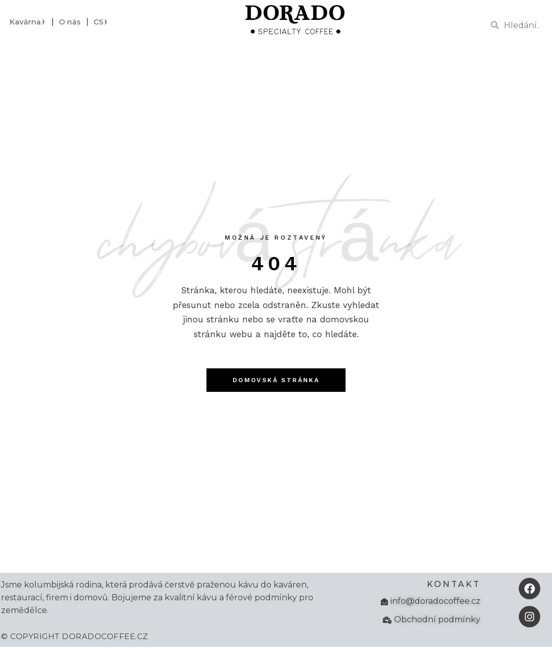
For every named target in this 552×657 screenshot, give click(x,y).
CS (101, 22)
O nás (70, 22)
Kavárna (28, 22)
